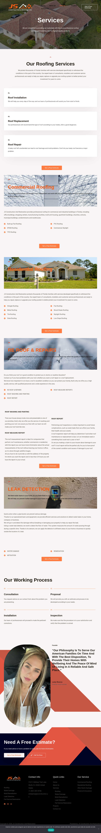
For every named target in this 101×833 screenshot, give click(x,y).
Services (60, 6)
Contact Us (44, 9)
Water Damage (60, 795)
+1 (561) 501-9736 (35, 792)
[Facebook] (4, 804)
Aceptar (51, 830)
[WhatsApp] (13, 804)
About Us (51, 6)
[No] (99, 829)
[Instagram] (9, 804)
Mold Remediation (61, 798)
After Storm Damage (85, 789)
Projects (71, 6)
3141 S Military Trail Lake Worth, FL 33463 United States (37, 786)
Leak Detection (60, 801)
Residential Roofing (84, 786)
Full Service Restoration (63, 804)
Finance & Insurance (85, 792)
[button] (89, 7)
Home (43, 6)
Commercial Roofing (85, 783)
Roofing (57, 792)
